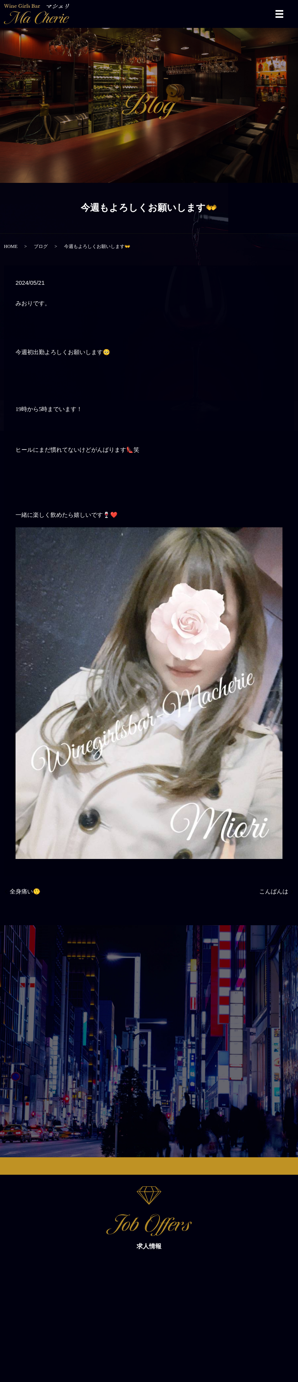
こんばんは (273, 891)
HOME (10, 246)
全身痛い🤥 (25, 891)
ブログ (41, 246)
